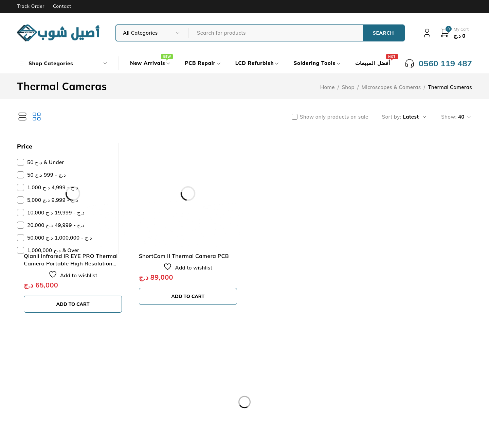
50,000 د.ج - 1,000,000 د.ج (59, 237)
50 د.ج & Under (45, 162)
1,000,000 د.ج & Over (53, 250)
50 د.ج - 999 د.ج (46, 175)
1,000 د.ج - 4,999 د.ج (52, 187)
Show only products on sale (334, 117)
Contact (62, 6)
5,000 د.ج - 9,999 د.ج (52, 200)
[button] (169, 276)
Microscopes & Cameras (391, 87)
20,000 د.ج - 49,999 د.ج (56, 225)
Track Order (30, 6)
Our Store (39, 369)
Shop (348, 87)
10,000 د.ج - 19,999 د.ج (56, 212)
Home (327, 87)
